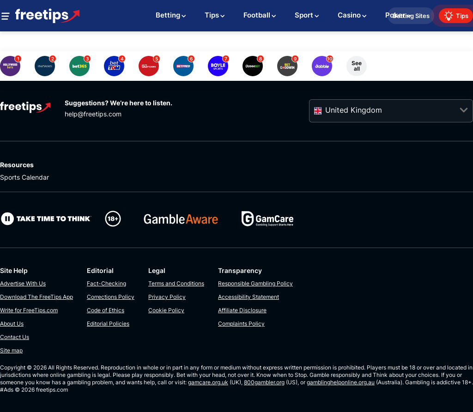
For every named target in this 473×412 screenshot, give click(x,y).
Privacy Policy (167, 296)
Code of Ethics (105, 310)
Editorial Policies (108, 323)
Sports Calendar (24, 177)
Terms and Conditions (176, 283)
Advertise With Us (23, 283)
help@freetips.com (93, 114)
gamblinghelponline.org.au (341, 382)
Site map (11, 350)
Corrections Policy (110, 296)
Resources (17, 165)
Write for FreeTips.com (29, 310)
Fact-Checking (106, 283)
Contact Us (14, 336)
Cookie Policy (166, 310)
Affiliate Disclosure (242, 310)
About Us (12, 323)
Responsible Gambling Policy (255, 283)
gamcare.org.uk (208, 382)
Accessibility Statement (248, 296)
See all (357, 66)
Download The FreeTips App (36, 296)
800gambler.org (264, 382)
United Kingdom (353, 110)
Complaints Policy (241, 323)
